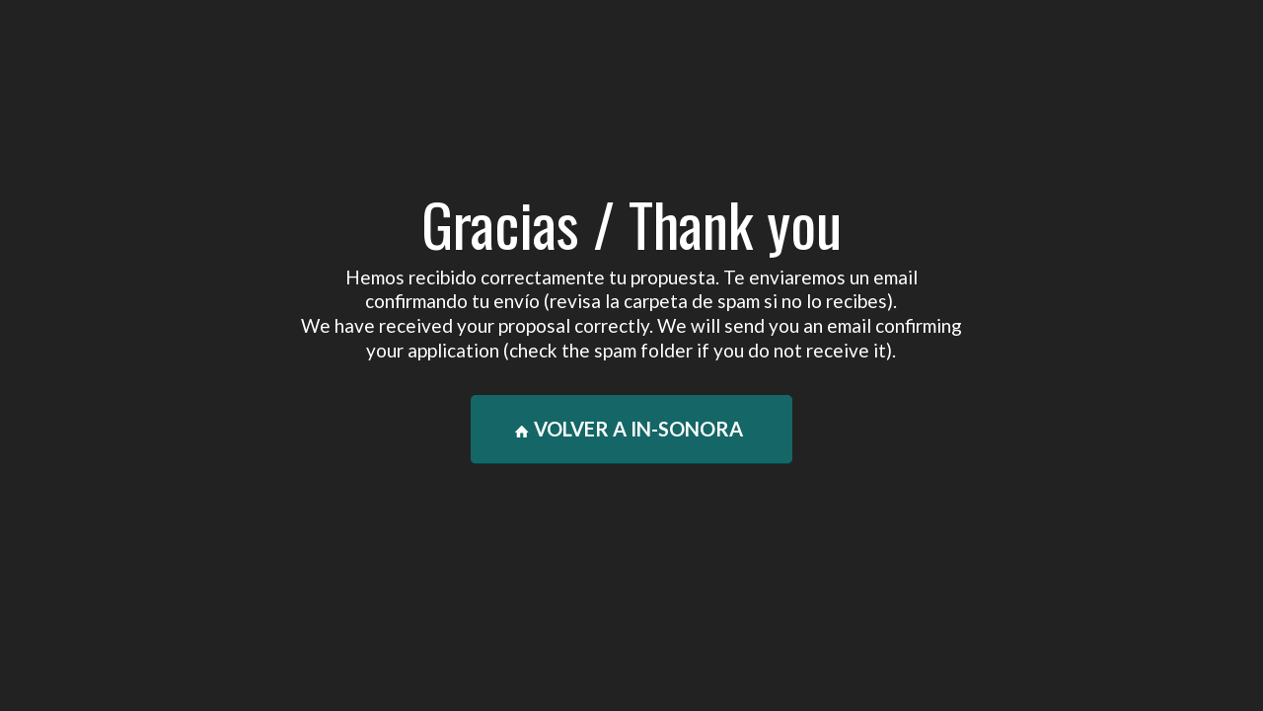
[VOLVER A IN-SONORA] (631, 429)
